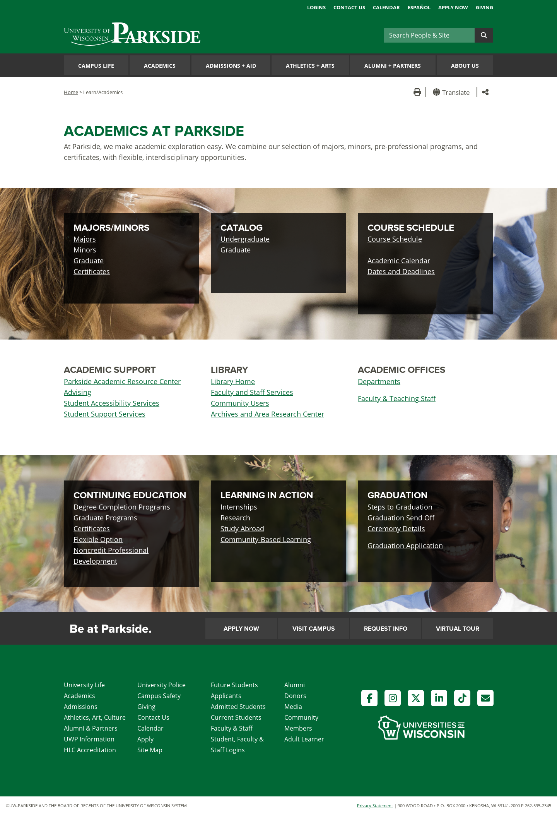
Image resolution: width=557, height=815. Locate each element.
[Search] (429, 35)
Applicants (226, 695)
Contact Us (349, 7)
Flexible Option (98, 539)
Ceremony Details (396, 528)
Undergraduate (245, 239)
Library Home (233, 381)
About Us (465, 65)
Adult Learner (304, 739)
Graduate (88, 260)
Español (419, 7)
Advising (77, 392)
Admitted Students (238, 706)
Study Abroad (242, 528)
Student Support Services (104, 414)
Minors (84, 249)
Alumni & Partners (91, 728)
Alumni (294, 685)
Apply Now (453, 7)
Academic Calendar (398, 260)
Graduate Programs (105, 517)
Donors (295, 695)
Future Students (234, 685)
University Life (84, 685)
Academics (160, 65)
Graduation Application (405, 545)
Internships (238, 506)
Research (235, 517)
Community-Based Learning (265, 539)
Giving (484, 7)
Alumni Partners (392, 65)
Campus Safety (159, 695)
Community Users (240, 403)
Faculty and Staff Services (252, 392)
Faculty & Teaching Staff (397, 398)
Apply (145, 739)
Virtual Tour (457, 629)
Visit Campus (313, 629)
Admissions (80, 706)
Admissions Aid (231, 65)
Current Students (236, 717)
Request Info (385, 629)
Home (71, 92)
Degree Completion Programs (121, 506)
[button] (452, 92)
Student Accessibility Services (111, 403)
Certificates (91, 271)
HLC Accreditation (90, 750)
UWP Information (89, 739)
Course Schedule (394, 239)
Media (293, 706)
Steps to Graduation (399, 506)
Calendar (386, 7)
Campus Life (96, 65)
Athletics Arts (310, 65)
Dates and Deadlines (401, 271)
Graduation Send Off (400, 517)
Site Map (149, 750)
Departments (379, 381)
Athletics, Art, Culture (95, 717)
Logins (316, 7)
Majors (84, 239)
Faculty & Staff (232, 728)
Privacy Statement (375, 805)
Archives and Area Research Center (267, 414)
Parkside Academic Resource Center (122, 381)
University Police (161, 685)
